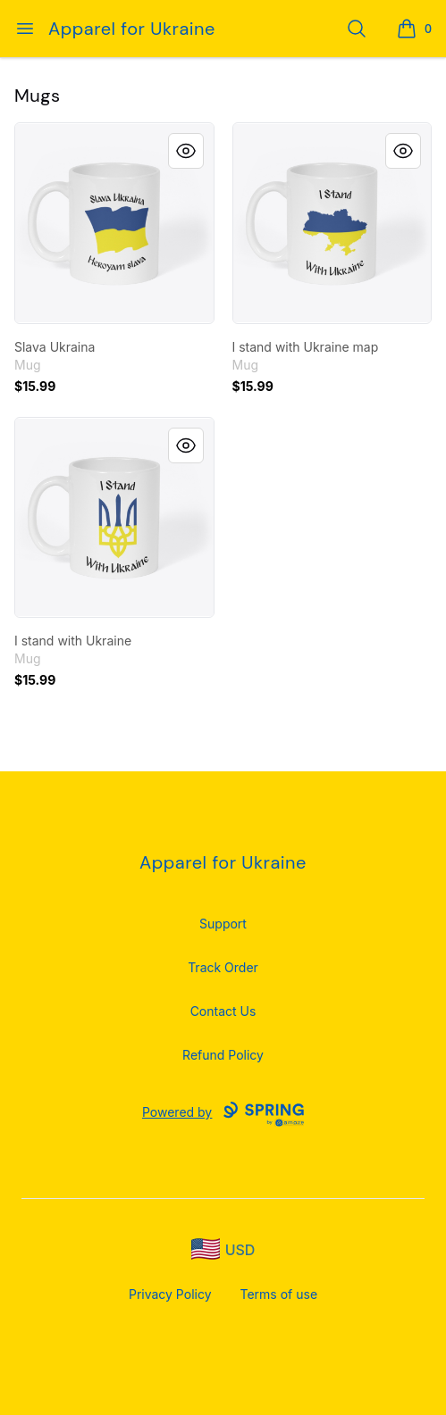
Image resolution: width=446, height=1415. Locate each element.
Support (223, 923)
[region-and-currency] (223, 1249)
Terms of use (279, 1294)
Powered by (223, 1114)
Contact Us (223, 1011)
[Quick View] (186, 151)
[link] (114, 223)
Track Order (223, 967)
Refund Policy (223, 1054)
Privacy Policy (170, 1294)
